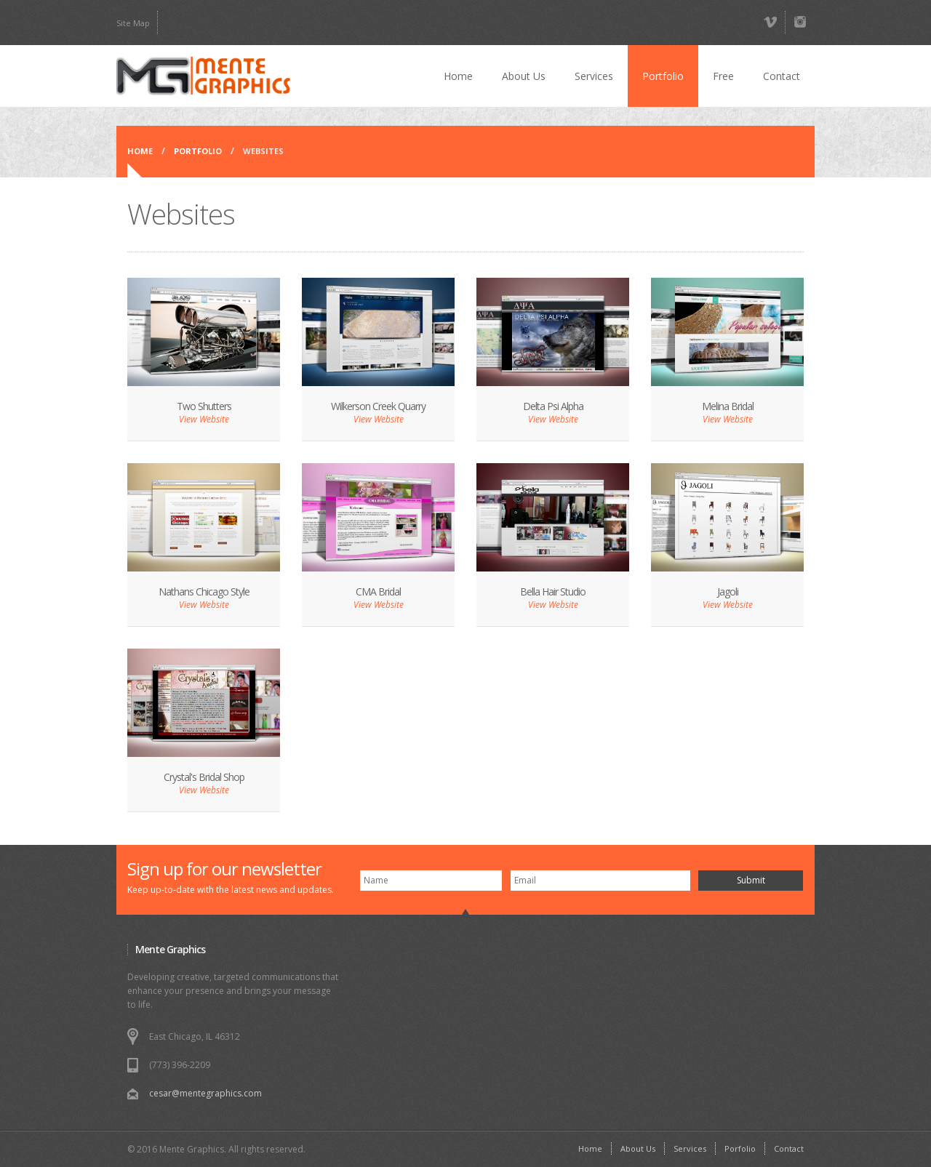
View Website (204, 419)
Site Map (133, 22)
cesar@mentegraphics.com (205, 1093)
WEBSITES (263, 150)
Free (723, 76)
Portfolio (663, 76)
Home (458, 76)
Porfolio (740, 1148)
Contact (781, 76)
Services (594, 76)
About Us (524, 76)
